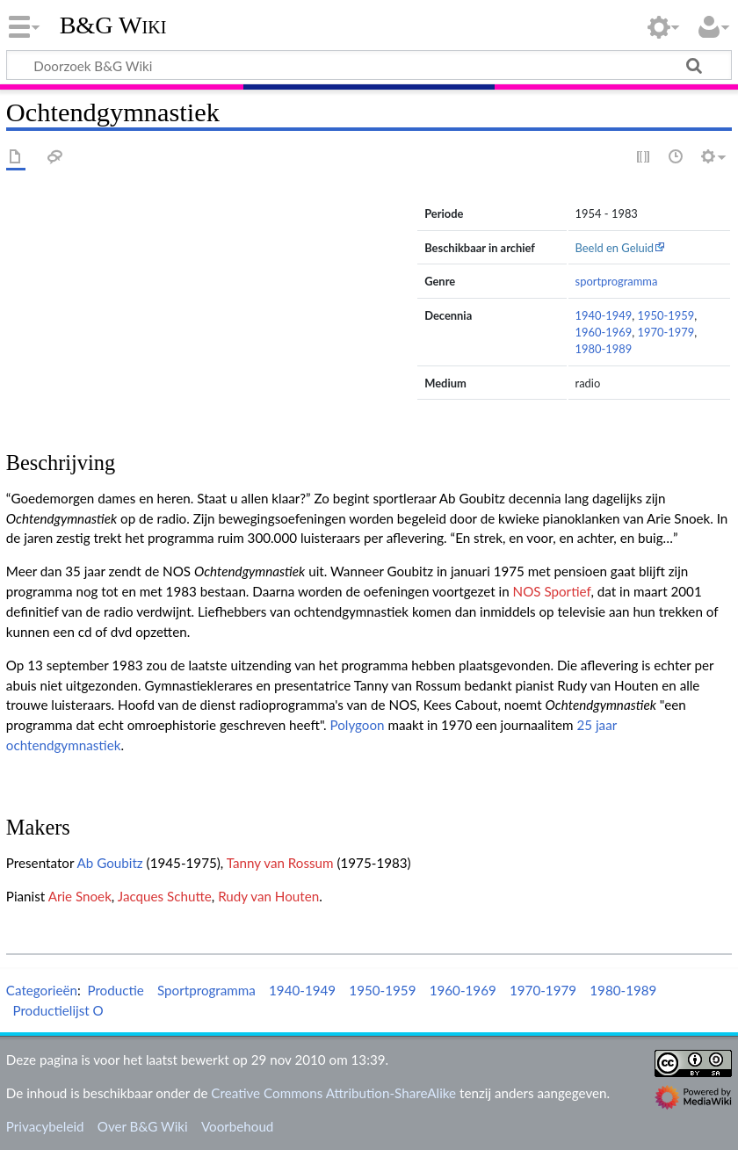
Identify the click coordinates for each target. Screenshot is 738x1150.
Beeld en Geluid (615, 248)
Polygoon (356, 725)
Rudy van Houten (268, 896)
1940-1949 (604, 315)
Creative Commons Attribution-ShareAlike (333, 1093)
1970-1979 (665, 332)
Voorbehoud (237, 1126)
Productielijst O (57, 1010)
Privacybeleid (45, 1126)
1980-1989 (604, 349)
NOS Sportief (552, 591)
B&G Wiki (113, 25)
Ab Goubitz (110, 863)
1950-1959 (665, 315)
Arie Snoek (80, 896)
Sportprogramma (206, 990)
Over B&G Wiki (143, 1126)
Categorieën (41, 990)
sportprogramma (616, 281)
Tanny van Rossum (280, 863)
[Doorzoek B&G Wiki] (369, 65)
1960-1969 (604, 332)
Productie (115, 990)
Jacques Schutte (165, 896)
